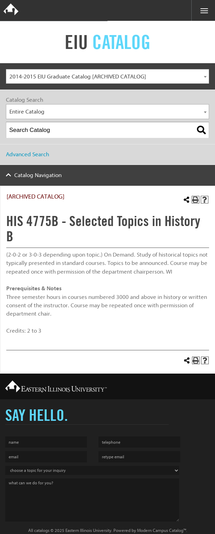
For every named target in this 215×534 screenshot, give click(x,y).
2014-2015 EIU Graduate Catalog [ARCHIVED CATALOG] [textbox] (77, 76)
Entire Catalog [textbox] (27, 111)
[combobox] (107, 76)
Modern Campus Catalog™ (161, 530)
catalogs (41, 530)
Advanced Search (27, 154)
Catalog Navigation (38, 175)
